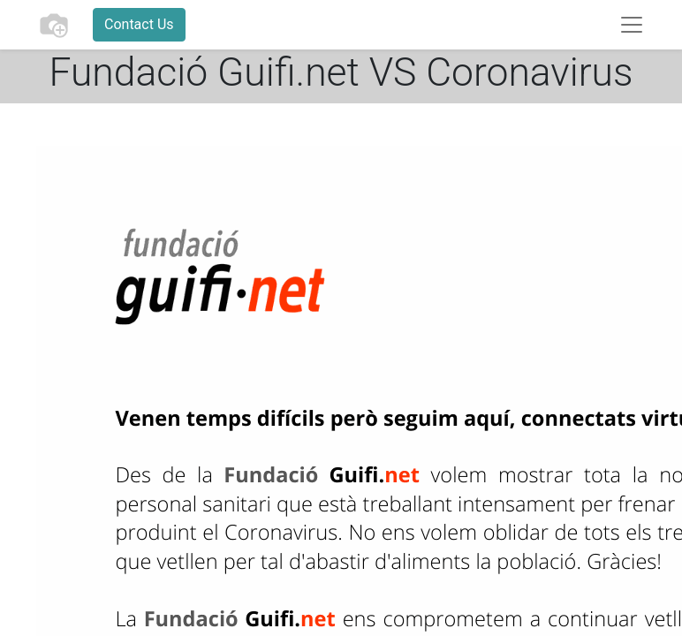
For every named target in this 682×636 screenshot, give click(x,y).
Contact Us (139, 24)
